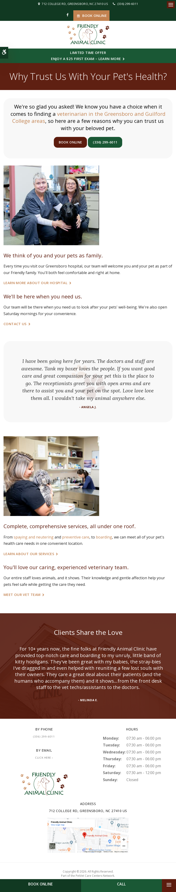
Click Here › (44, 757)
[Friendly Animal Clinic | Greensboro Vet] (88, 834)
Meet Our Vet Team (22, 594)
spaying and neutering (34, 537)
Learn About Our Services (29, 553)
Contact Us (15, 323)
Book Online (91, 15)
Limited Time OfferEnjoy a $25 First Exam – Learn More (86, 55)
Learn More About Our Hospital (35, 282)
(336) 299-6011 (127, 4)
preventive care (75, 537)
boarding (104, 537)
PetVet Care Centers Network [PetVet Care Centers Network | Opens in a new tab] (95, 876)
